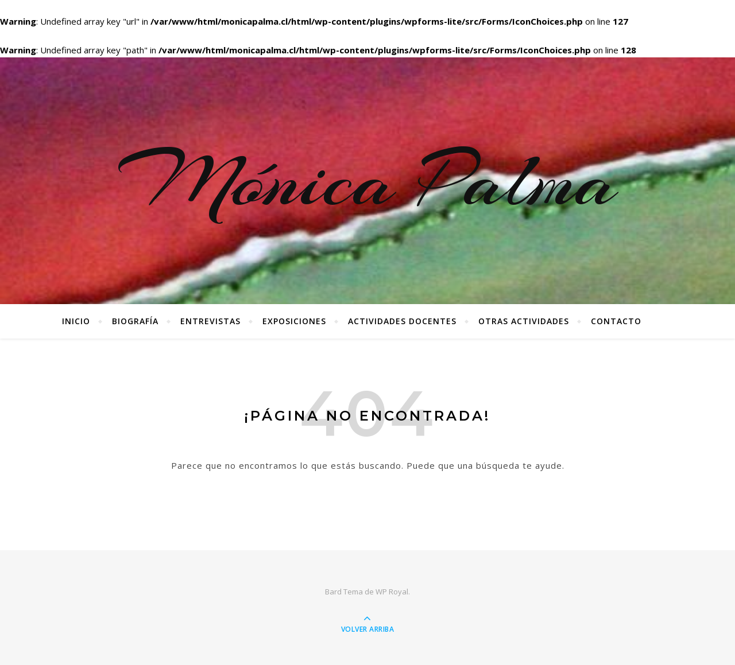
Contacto (616, 321)
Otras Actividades (523, 321)
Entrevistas (210, 321)
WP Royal (392, 591)
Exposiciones (294, 321)
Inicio (76, 321)
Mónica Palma (367, 181)
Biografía (135, 321)
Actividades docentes (402, 321)
